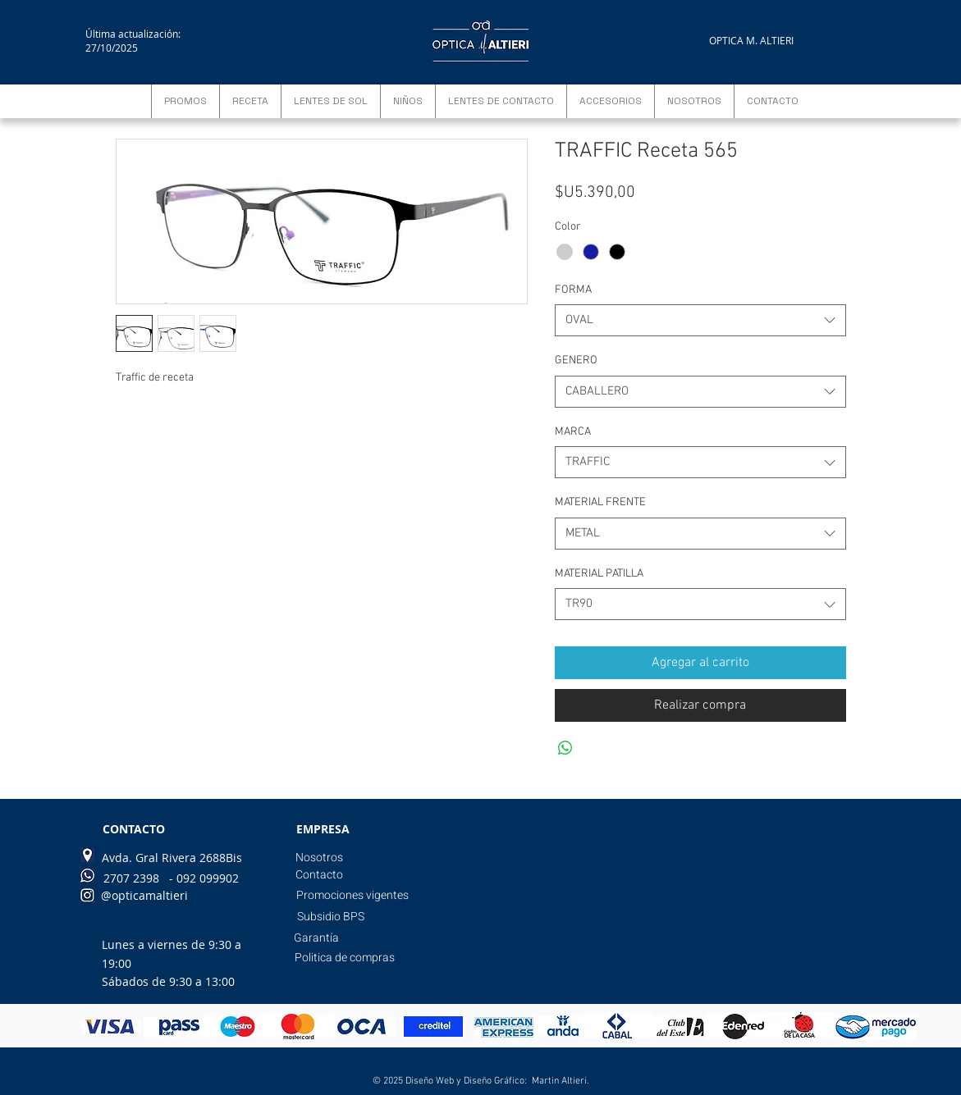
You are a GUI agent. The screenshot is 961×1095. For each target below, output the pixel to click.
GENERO (576, 360)
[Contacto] (320, 875)
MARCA (573, 432)
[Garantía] (316, 938)
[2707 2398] (131, 878)
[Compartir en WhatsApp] (565, 748)
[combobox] (700, 320)
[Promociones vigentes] (352, 895)
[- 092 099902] (204, 878)
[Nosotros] (320, 858)
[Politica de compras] (345, 958)
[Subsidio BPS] (330, 917)
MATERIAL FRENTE (600, 502)
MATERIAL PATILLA (599, 574)
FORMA (573, 290)
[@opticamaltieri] (144, 895)
